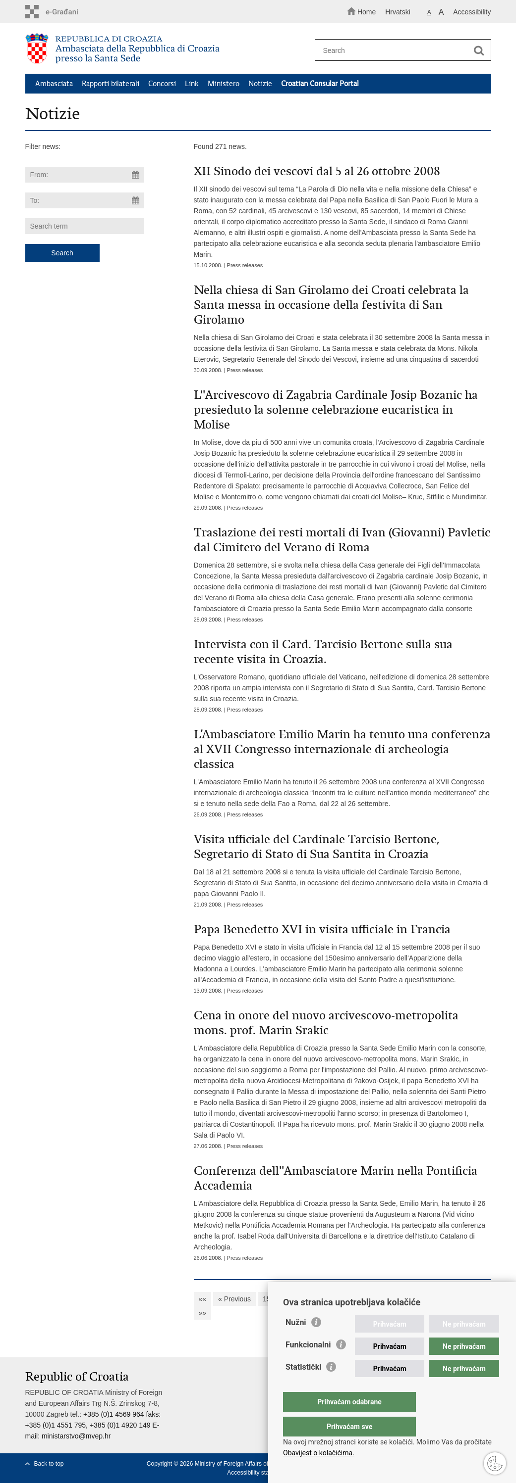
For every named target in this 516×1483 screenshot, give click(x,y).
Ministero (223, 83)
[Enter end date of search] (84, 200)
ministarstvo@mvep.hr (76, 1436)
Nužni (296, 1342)
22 (403, 1299)
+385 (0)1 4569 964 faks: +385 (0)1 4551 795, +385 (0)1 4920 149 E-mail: (93, 1425)
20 (364, 1299)
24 (443, 1299)
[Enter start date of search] (84, 175)
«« (203, 1299)
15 (267, 1299)
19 (345, 1299)
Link (192, 83)
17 (306, 1299)
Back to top (49, 1463)
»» (203, 1313)
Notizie (260, 83)
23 (423, 1299)
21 (384, 1299)
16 (286, 1299)
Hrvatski (397, 12)
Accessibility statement (257, 1472)
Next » (468, 1299)
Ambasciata (54, 83)
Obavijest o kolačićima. (318, 1453)
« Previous (234, 1299)
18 (325, 1299)
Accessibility (472, 12)
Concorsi (162, 83)
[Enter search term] (398, 50)
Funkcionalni (308, 1364)
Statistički (303, 1386)
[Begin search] (479, 50)
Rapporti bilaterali (110, 83)
